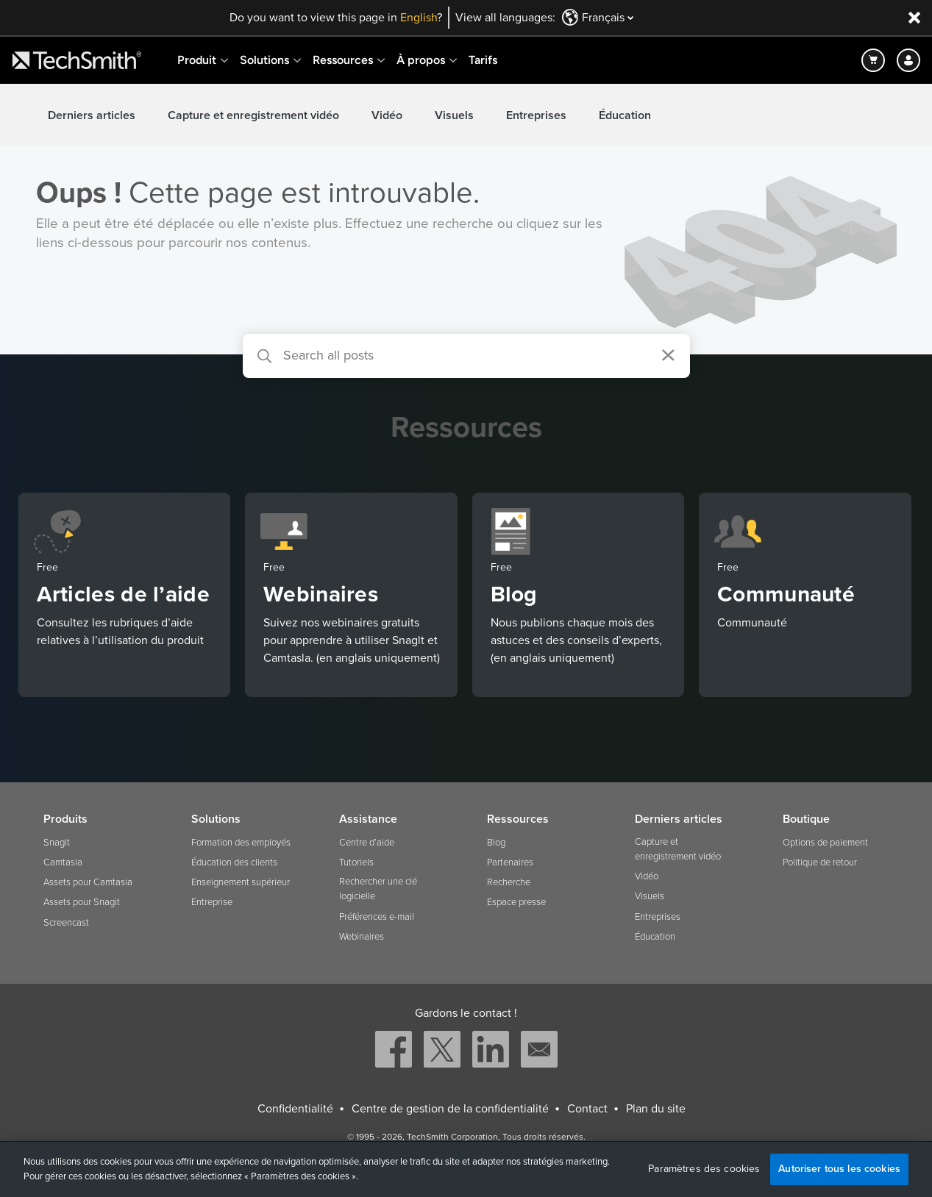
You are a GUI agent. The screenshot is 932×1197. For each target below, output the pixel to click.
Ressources (343, 60)
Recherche (508, 882)
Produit (196, 60)
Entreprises (536, 115)
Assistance (368, 819)
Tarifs (483, 60)
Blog (496, 842)
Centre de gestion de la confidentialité (450, 1109)
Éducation (625, 115)
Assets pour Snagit (81, 902)
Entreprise (211, 902)
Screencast (66, 923)
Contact (587, 1109)
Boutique (806, 819)
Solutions (264, 60)
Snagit (56, 842)
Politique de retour (820, 862)
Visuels (454, 115)
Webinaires (361, 937)
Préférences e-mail (376, 917)
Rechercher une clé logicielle (378, 889)
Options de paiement (825, 842)
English (418, 18)
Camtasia (62, 862)
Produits (65, 819)
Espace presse (516, 902)
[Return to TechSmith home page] (77, 60)
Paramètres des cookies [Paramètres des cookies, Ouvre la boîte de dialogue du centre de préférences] (704, 1169)
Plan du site (656, 1109)
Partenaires (510, 862)
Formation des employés (241, 842)
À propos (420, 60)
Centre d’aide (366, 842)
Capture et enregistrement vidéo (253, 115)
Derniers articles (91, 115)
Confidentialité (295, 1109)
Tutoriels (356, 862)
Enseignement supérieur (240, 882)
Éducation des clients (234, 862)
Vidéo (386, 115)
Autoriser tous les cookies (839, 1168)
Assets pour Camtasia (87, 882)
